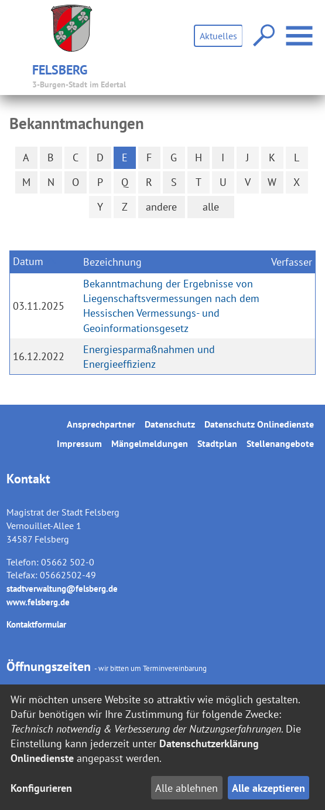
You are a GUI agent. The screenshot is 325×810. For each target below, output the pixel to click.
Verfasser (291, 262)
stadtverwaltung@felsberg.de (62, 588)
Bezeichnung (112, 262)
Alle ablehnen (186, 788)
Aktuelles (218, 36)
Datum (28, 261)
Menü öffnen (301, 30)
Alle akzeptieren (268, 788)
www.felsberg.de (38, 602)
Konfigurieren (41, 788)
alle (211, 206)
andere (161, 206)
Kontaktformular (36, 624)
